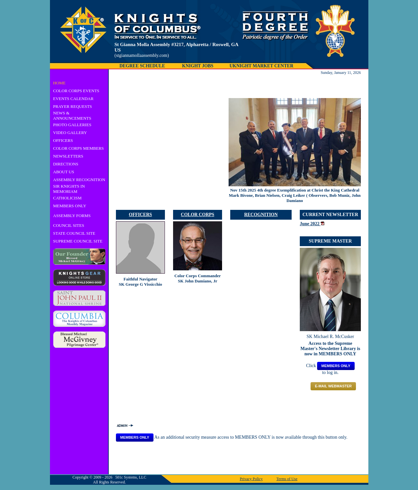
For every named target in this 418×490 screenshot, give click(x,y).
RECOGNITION (261, 214)
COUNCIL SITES (68, 225)
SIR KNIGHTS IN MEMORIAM (69, 189)
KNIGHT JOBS (198, 65)
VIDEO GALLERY (70, 132)
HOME (59, 82)
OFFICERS (63, 140)
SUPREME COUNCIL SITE (78, 241)
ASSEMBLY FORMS (72, 215)
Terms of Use (286, 479)
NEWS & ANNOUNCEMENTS (72, 115)
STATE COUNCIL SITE (74, 233)
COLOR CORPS (197, 214)
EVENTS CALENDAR (73, 98)
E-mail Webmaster (333, 386)
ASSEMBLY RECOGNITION (79, 179)
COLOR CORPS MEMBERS (78, 148)
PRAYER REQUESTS (72, 106)
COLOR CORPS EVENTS (76, 90)
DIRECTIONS (65, 163)
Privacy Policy (251, 479)
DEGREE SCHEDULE (142, 65)
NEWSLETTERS (68, 156)
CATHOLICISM (67, 197)
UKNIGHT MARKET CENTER (262, 65)
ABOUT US (63, 171)
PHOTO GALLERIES (72, 124)
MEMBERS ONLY (70, 205)
